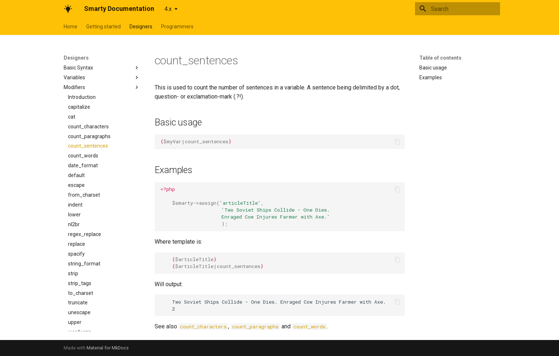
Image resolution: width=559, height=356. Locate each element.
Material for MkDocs (108, 348)
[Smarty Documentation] (68, 8)
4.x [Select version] (168, 8)
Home (70, 26)
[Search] (457, 8)
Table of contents (440, 58)
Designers (140, 26)
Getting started (103, 26)
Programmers (177, 26)
